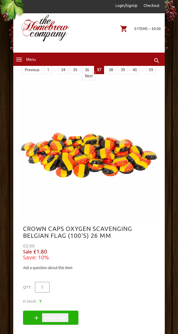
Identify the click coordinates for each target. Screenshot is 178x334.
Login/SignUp (126, 5)
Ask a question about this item (47, 268)
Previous (32, 70)
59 (151, 70)
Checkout (151, 5)
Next (89, 76)
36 (87, 70)
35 (75, 70)
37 (99, 70)
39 (123, 70)
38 (111, 70)
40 (135, 70)
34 (63, 70)
